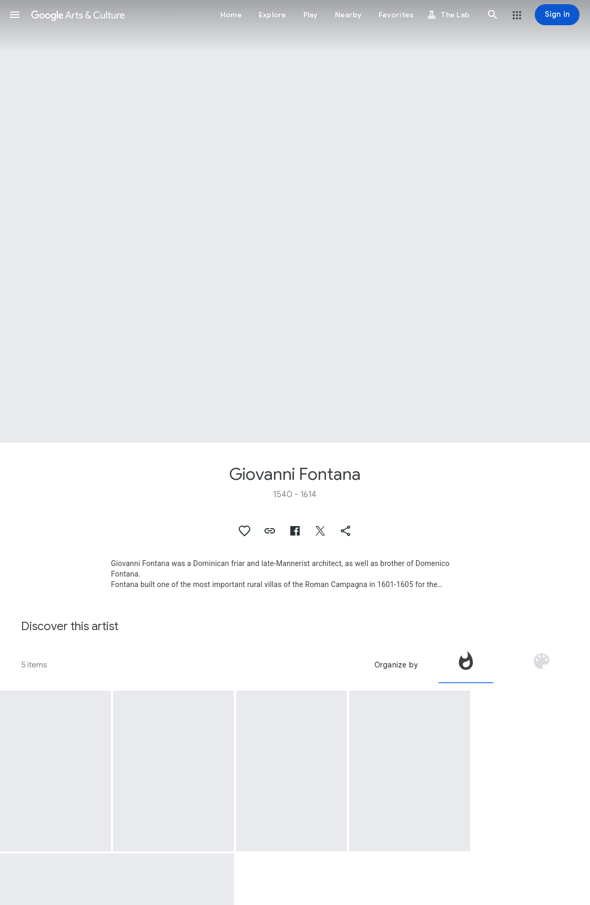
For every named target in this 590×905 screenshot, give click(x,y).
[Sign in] (557, 14)
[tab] (466, 664)
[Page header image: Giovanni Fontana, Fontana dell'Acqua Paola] (295, 221)
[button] (14, 14)
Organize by (396, 665)
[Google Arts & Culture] (77, 14)
